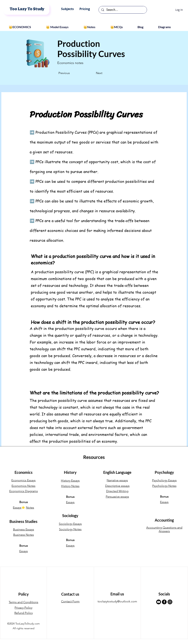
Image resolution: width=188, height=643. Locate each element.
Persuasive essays (117, 496)
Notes (30, 507)
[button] (67, 9)
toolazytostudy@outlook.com (117, 601)
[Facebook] (164, 602)
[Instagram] (170, 602)
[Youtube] (158, 602)
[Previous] (70, 73)
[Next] (92, 73)
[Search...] (122, 9)
